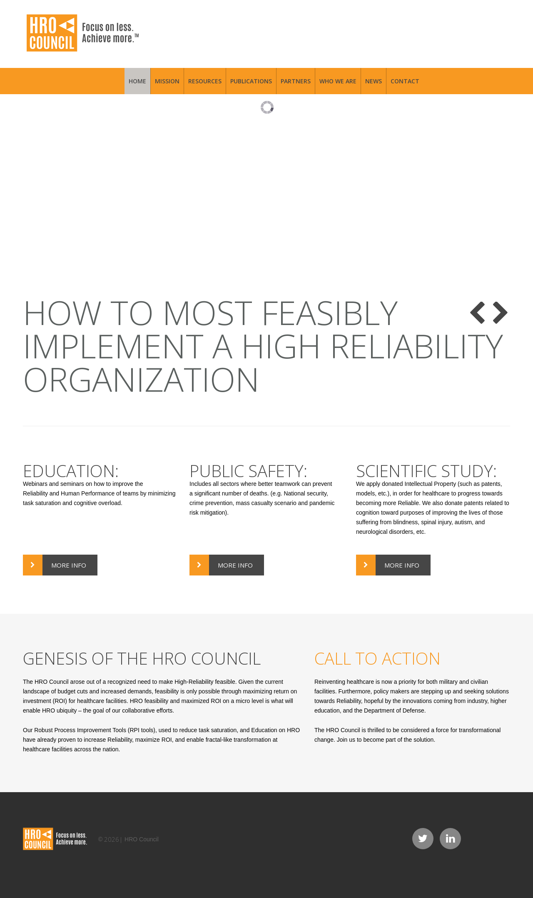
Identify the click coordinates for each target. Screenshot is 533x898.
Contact (405, 81)
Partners (296, 81)
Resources (205, 81)
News (373, 81)
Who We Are (337, 81)
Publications (251, 81)
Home (137, 81)
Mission (167, 81)
